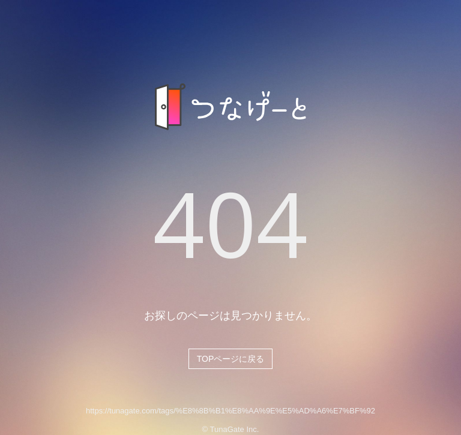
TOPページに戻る (231, 359)
